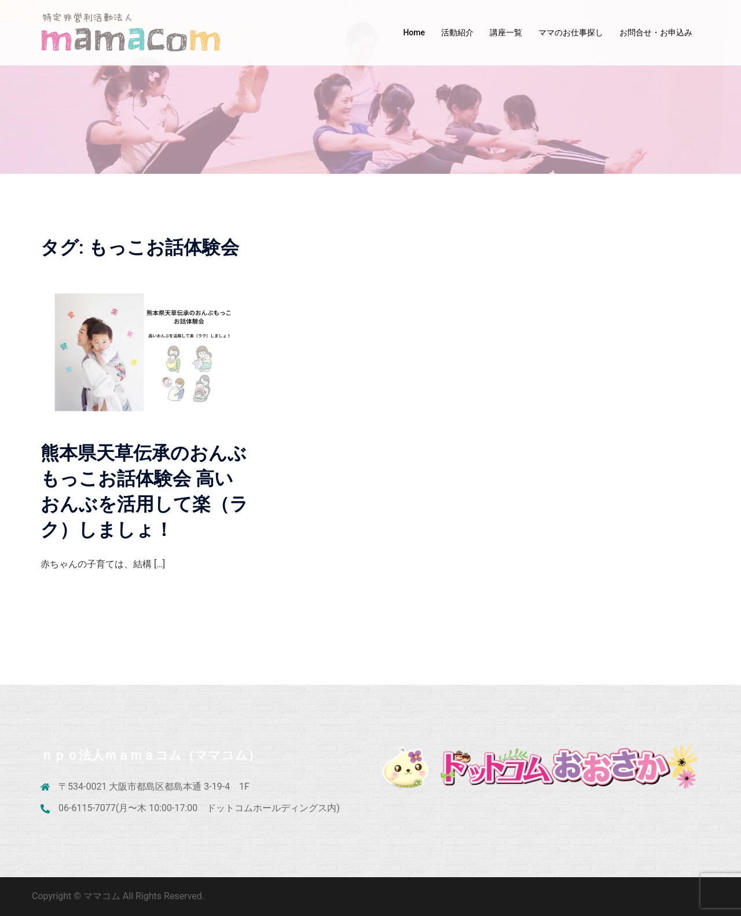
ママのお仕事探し (570, 32)
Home (414, 32)
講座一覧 (506, 32)
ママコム (103, 896)
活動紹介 (457, 32)
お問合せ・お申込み (655, 32)
